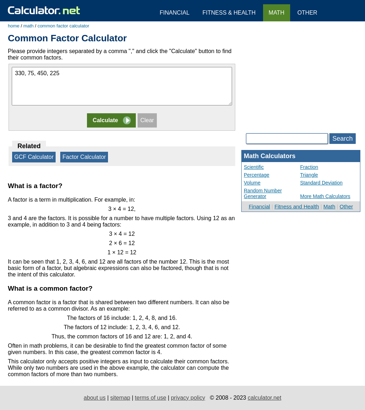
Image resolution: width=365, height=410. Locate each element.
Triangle (309, 175)
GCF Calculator (33, 157)
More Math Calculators (325, 196)
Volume (252, 183)
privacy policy (188, 398)
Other (346, 206)
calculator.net (264, 398)
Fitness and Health (296, 206)
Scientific (254, 167)
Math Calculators (269, 156)
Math (329, 206)
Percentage (256, 175)
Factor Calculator (84, 157)
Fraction (309, 167)
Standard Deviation (321, 183)
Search (342, 138)
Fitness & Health (229, 13)
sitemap (120, 398)
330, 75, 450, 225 (122, 86)
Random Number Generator (263, 193)
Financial (259, 206)
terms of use (150, 398)
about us (95, 398)
